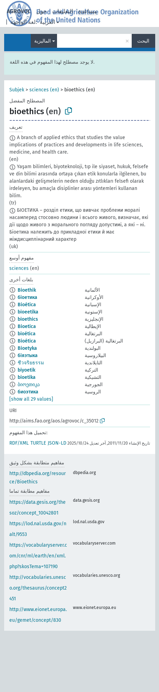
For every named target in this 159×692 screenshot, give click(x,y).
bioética (27, 334)
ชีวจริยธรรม (31, 363)
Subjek (16, 90)
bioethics (28, 319)
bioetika (27, 377)
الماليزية (42, 41)
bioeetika (28, 312)
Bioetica (27, 326)
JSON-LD (57, 443)
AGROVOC (19, 11)
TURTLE (38, 443)
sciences (19, 268)
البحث (143, 41)
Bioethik (27, 290)
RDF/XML (19, 443)
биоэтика (28, 392)
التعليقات (62, 11)
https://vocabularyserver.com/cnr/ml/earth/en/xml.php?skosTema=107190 (38, 556)
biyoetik (26, 370)
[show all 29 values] (31, 399)
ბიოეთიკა (29, 385)
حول (41, 11)
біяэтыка (28, 355)
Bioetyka (27, 348)
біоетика (27, 297)
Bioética (27, 305)
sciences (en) (44, 90)
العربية (47, 22)
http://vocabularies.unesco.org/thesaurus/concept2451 (38, 588)
